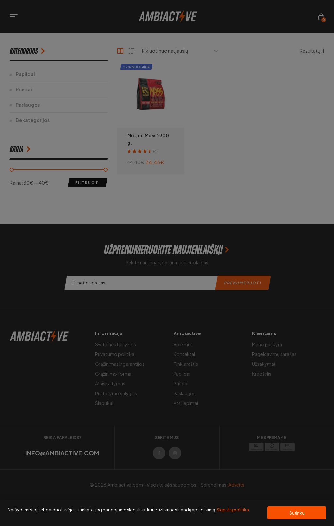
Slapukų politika (233, 509)
